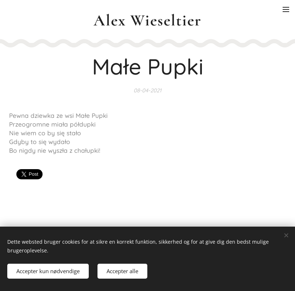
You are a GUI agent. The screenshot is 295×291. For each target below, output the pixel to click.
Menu (286, 9)
